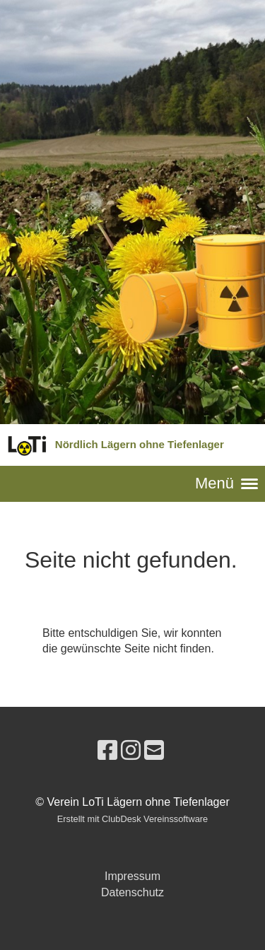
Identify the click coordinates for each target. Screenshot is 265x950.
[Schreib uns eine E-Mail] (154, 750)
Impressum (132, 876)
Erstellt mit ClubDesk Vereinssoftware (132, 819)
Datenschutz (132, 892)
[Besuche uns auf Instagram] (131, 750)
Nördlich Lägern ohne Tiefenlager (139, 444)
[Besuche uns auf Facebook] (107, 750)
